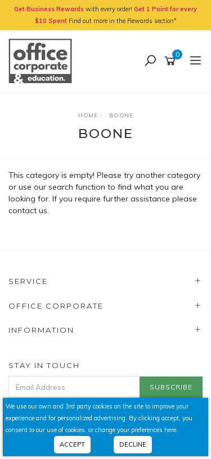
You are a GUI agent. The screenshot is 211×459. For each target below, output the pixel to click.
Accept (72, 444)
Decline (132, 444)
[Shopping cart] (172, 61)
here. (171, 430)
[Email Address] (74, 387)
